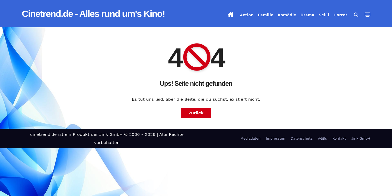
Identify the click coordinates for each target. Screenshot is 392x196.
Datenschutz (302, 138)
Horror (340, 15)
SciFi (324, 15)
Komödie (287, 15)
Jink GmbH (360, 138)
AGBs (322, 138)
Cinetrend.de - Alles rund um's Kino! (93, 13)
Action (247, 15)
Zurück (196, 112)
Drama (307, 15)
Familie (266, 15)
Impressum (275, 138)
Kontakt (339, 138)
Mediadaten (250, 138)
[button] (356, 14)
